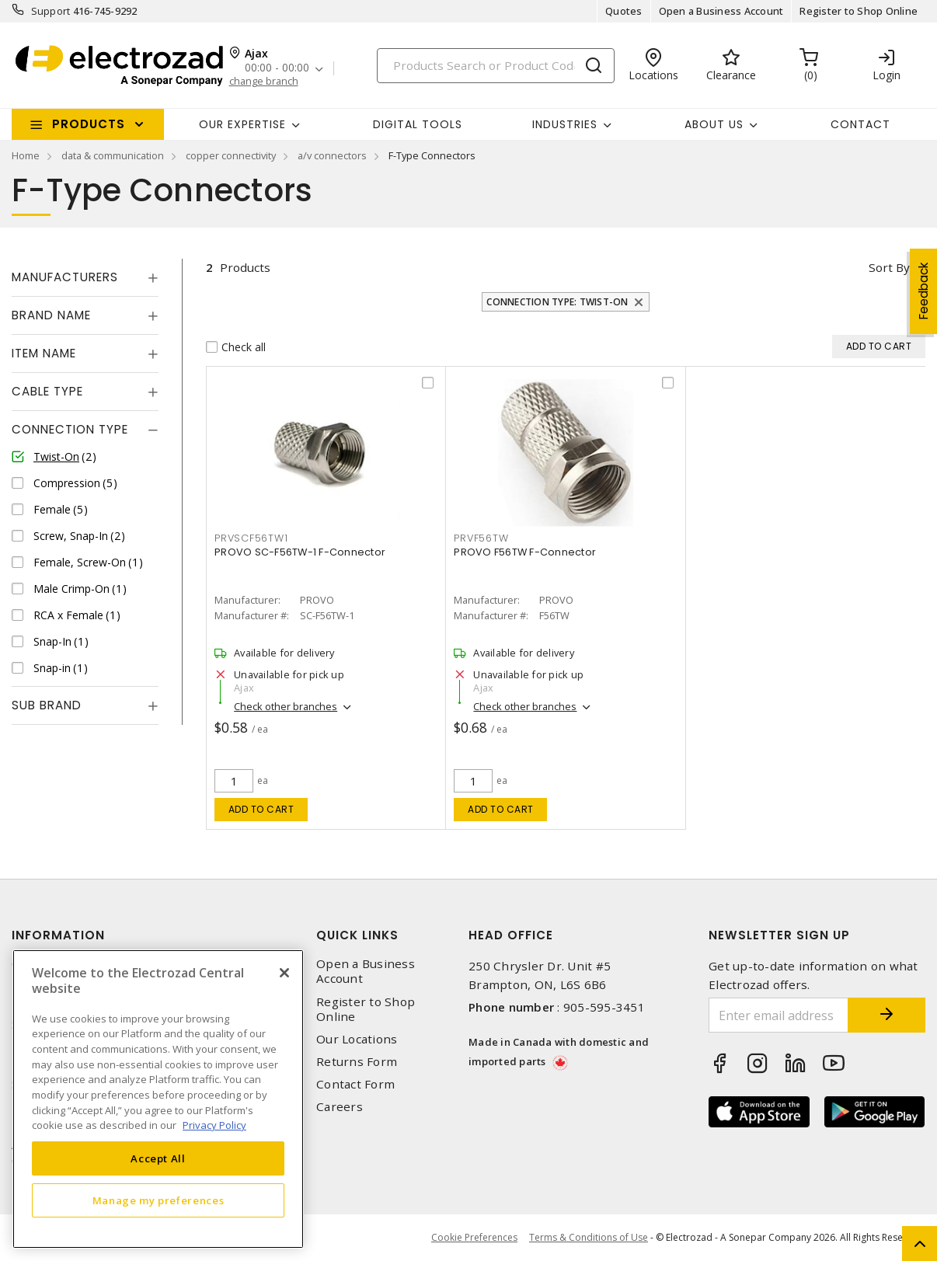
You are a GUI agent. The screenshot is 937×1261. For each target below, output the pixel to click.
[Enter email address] (778, 1015)
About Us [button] (714, 124)
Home (26, 155)
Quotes (624, 11)
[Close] (284, 973)
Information (58, 935)
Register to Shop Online (858, 11)
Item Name (44, 353)
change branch (263, 81)
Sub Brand (47, 705)
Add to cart (261, 809)
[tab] (85, 277)
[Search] (496, 65)
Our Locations (356, 1039)
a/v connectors (332, 155)
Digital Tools (417, 124)
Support (51, 11)
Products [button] (88, 124)
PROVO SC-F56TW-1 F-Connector (299, 552)
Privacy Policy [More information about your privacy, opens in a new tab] (214, 1125)
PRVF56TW (481, 538)
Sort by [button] (889, 267)
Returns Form (356, 1061)
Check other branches (285, 706)
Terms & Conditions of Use (588, 1237)
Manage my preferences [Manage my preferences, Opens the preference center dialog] (158, 1200)
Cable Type (47, 391)
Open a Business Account (721, 11)
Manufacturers (65, 277)
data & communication (112, 155)
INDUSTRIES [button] (564, 124)
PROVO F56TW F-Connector (525, 552)
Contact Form (355, 1084)
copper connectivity (231, 155)
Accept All (158, 1158)
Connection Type (70, 429)
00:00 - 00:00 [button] (277, 68)
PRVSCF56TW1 (250, 538)
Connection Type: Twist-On (557, 301)
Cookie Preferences (474, 1237)
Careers (339, 1106)
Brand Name (51, 315)
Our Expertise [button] (242, 124)
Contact (860, 124)
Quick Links (357, 935)
